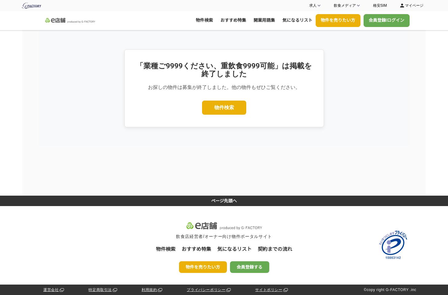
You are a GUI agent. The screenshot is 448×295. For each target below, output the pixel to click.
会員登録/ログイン (386, 20)
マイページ (411, 5)
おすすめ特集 (233, 20)
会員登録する (250, 267)
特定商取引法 (103, 290)
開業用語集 (264, 20)
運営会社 (54, 290)
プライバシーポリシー (209, 290)
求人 (315, 5)
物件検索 (204, 20)
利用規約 (152, 290)
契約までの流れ (275, 249)
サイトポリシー (272, 290)
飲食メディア (347, 5)
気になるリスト (297, 20)
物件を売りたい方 (338, 20)
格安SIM (380, 5)
